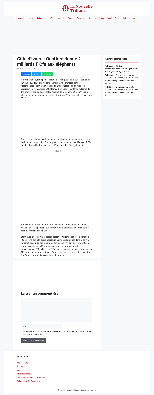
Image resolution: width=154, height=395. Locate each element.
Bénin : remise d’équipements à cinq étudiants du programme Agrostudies (121, 69)
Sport (117, 18)
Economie (61, 18)
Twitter (36, 74)
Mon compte (22, 363)
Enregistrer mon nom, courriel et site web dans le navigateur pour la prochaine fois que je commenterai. (57, 332)
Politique (40, 18)
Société (50, 18)
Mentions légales (24, 373)
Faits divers (81, 18)
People (101, 18)
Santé (109, 18)
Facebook (26, 74)
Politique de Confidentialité (28, 381)
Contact (132, 18)
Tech (124, 18)
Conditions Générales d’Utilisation (31, 377)
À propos (21, 366)
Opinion (92, 18)
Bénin (31, 18)
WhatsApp (47, 74)
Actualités (22, 18)
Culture (71, 18)
